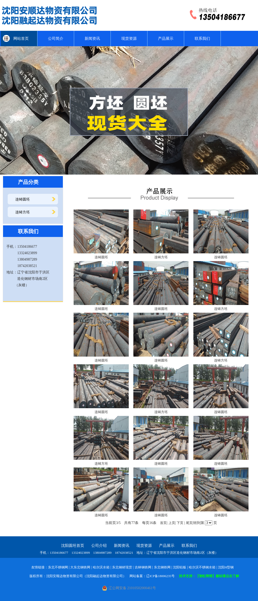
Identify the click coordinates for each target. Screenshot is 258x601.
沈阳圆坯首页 (72, 545)
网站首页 (19, 38)
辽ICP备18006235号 (160, 576)
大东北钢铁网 (80, 567)
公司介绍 (99, 545)
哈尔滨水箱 (101, 567)
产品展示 (165, 38)
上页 (171, 523)
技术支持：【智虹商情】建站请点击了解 (209, 576)
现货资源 (129, 38)
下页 (180, 523)
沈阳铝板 (179, 567)
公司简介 (55, 38)
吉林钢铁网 (143, 567)
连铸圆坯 (22, 199)
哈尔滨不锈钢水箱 (202, 567)
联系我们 (202, 38)
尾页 (189, 523)
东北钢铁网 (162, 567)
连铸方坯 (22, 212)
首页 (163, 523)
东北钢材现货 (122, 567)
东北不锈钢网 (58, 567)
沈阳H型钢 (226, 567)
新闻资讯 (92, 38)
